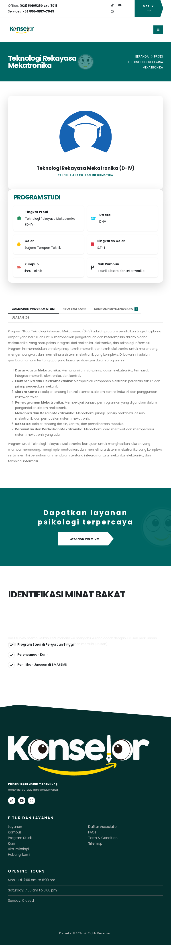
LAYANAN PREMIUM (85, 539)
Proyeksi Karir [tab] (77, 309)
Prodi (158, 56)
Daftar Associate (100, 827)
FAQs (91, 832)
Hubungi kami (18, 853)
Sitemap (94, 843)
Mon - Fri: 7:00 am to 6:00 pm (28, 879)
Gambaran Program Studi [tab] (34, 309)
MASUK (149, 8)
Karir (11, 843)
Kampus (14, 832)
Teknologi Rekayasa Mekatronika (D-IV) (85, 168)
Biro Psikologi (17, 848)
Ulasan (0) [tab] (21, 317)
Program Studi (18, 837)
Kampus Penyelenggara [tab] (120, 309)
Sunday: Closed (19, 899)
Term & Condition (100, 837)
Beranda (142, 56)
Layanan (14, 827)
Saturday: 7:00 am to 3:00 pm (29, 889)
